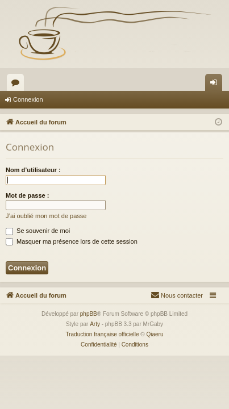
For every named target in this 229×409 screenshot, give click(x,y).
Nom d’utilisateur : (33, 169)
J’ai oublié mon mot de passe (46, 215)
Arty (95, 324)
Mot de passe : (27, 195)
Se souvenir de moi (38, 230)
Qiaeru (154, 334)
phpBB (88, 314)
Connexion (28, 99)
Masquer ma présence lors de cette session (72, 241)
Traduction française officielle (102, 334)
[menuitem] (177, 295)
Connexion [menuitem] (216, 84)
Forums (17, 84)
